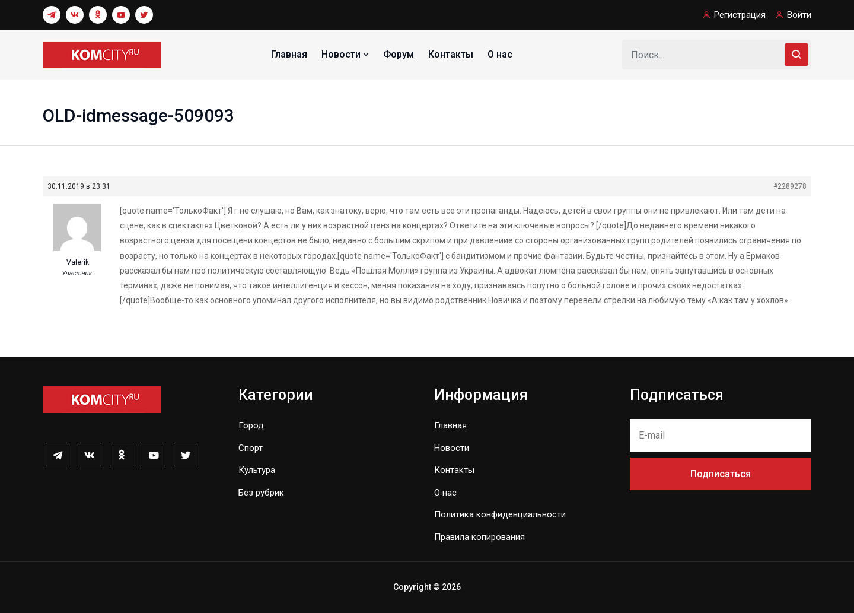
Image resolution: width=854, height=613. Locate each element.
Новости (346, 54)
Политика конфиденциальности (500, 514)
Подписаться (720, 473)
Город (251, 425)
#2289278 (790, 186)
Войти (799, 14)
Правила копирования (479, 537)
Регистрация (740, 14)
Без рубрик (261, 492)
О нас (499, 54)
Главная (289, 54)
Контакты (450, 54)
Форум (398, 54)
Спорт (250, 448)
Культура (256, 470)
